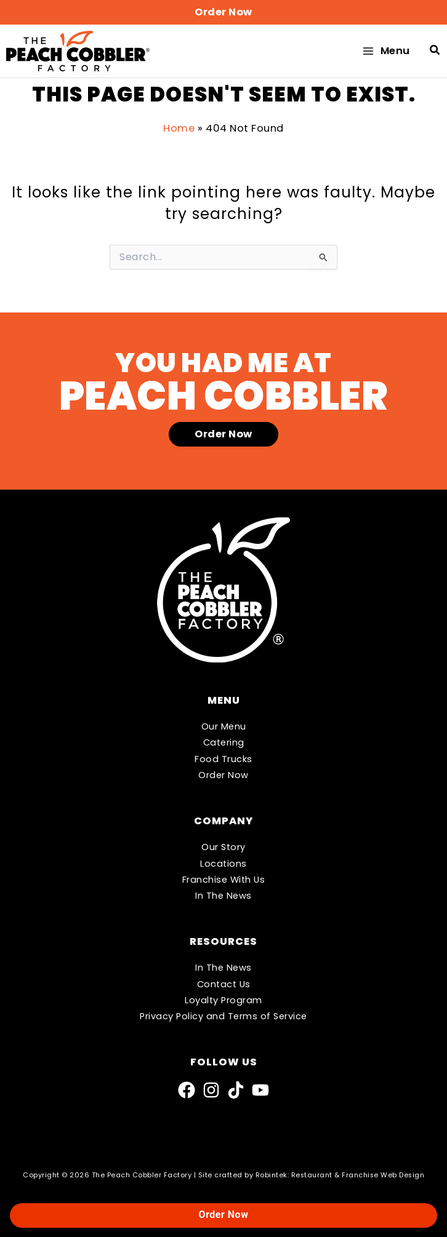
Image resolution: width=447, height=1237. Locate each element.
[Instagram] (211, 1090)
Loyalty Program (223, 1000)
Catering (223, 743)
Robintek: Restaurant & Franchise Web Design (340, 1175)
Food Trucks (223, 759)
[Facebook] (186, 1090)
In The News (223, 895)
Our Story (223, 847)
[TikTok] (235, 1090)
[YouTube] (260, 1090)
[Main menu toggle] (385, 53)
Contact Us (224, 984)
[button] (223, 12)
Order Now (223, 775)
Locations (223, 863)
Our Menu (223, 726)
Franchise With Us (223, 879)
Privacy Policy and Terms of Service (223, 1016)
